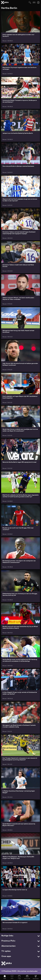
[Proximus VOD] (27, 977)
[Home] (4, 977)
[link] (20, 27)
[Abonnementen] (35, 977)
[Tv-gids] (19, 977)
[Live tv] (12, 977)
